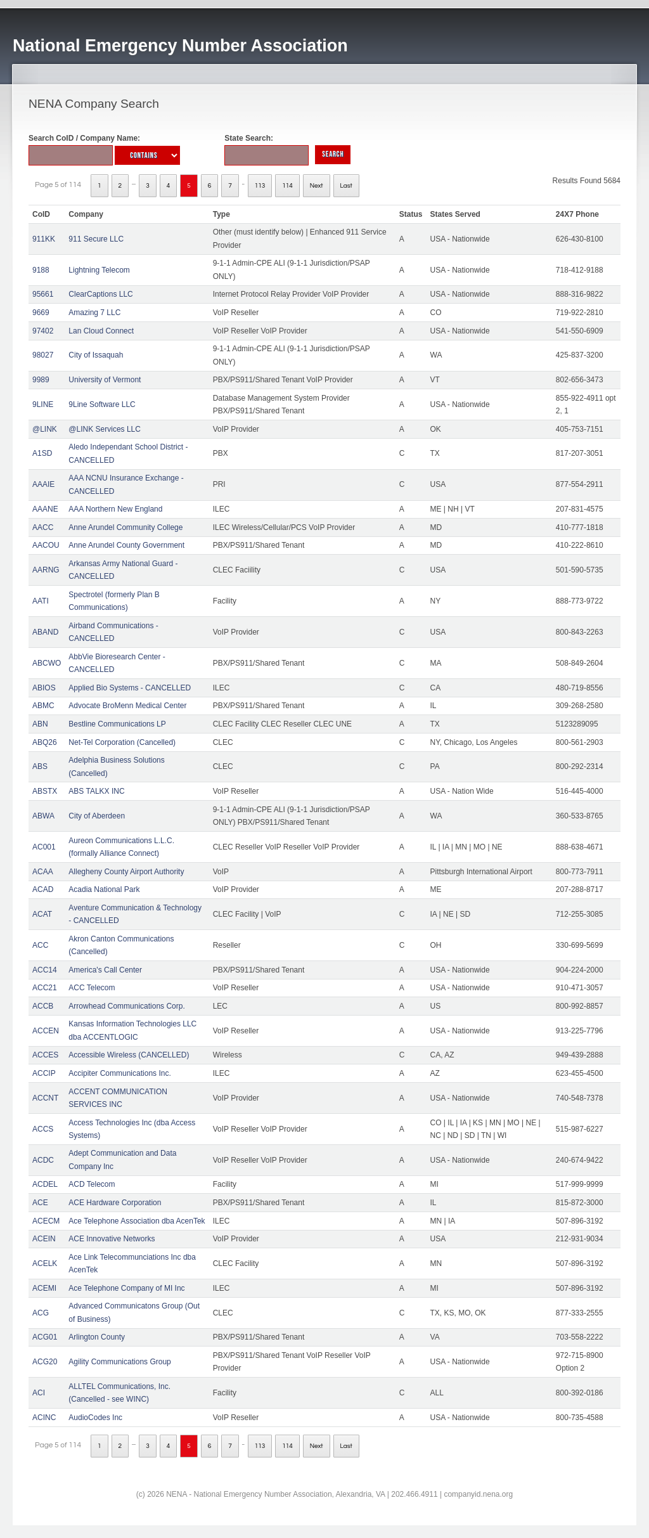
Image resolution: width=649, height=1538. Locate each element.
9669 (40, 312)
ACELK (44, 1263)
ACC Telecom (91, 987)
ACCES (45, 1054)
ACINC (44, 1417)
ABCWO (46, 663)
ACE (40, 1202)
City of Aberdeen (96, 815)
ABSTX (44, 791)
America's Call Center (105, 970)
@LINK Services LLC (104, 429)
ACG (40, 1313)
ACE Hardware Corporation (114, 1202)
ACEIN (44, 1238)
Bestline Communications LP (116, 724)
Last (346, 186)
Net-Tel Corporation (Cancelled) (122, 742)
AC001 (44, 847)
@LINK (44, 429)
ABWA (43, 815)
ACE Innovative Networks (111, 1238)
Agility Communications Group (119, 1361)
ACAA (42, 871)
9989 (40, 379)
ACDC (43, 1160)
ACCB (42, 1006)
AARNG (46, 569)
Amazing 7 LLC (94, 312)
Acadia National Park (103, 889)
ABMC (43, 705)
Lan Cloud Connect (101, 330)
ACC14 (44, 970)
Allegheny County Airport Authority (126, 871)
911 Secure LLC (96, 239)
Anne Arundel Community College (125, 527)
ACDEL (45, 1184)
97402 (42, 330)
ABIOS (44, 687)
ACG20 (44, 1361)
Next (316, 186)
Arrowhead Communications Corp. (126, 1006)
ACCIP (44, 1073)
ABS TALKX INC (96, 791)
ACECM (46, 1221)
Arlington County (96, 1337)
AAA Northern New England (115, 509)
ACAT (42, 914)
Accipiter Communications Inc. (119, 1073)
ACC (40, 945)
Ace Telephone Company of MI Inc (126, 1288)
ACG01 (44, 1337)
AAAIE (43, 484)
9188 (40, 270)
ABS (40, 766)
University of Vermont (104, 379)
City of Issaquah (95, 355)
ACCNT (45, 1098)
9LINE (42, 404)
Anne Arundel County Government (126, 545)
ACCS (42, 1129)
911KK (43, 239)
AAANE (45, 509)
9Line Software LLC (101, 404)
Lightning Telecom (99, 270)
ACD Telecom (91, 1184)
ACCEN (45, 1030)
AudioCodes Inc (95, 1417)
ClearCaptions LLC (100, 294)
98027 (42, 355)
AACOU (46, 545)
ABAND (45, 632)
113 (260, 186)
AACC (42, 527)
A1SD (42, 453)
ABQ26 (44, 742)
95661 (42, 294)
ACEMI (44, 1288)
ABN (40, 724)
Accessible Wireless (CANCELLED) (128, 1054)
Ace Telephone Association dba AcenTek (136, 1221)
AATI (40, 601)
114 (287, 186)
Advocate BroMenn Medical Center (127, 705)
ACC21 (44, 987)
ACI (38, 1392)
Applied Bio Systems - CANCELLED (129, 687)
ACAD (42, 889)
